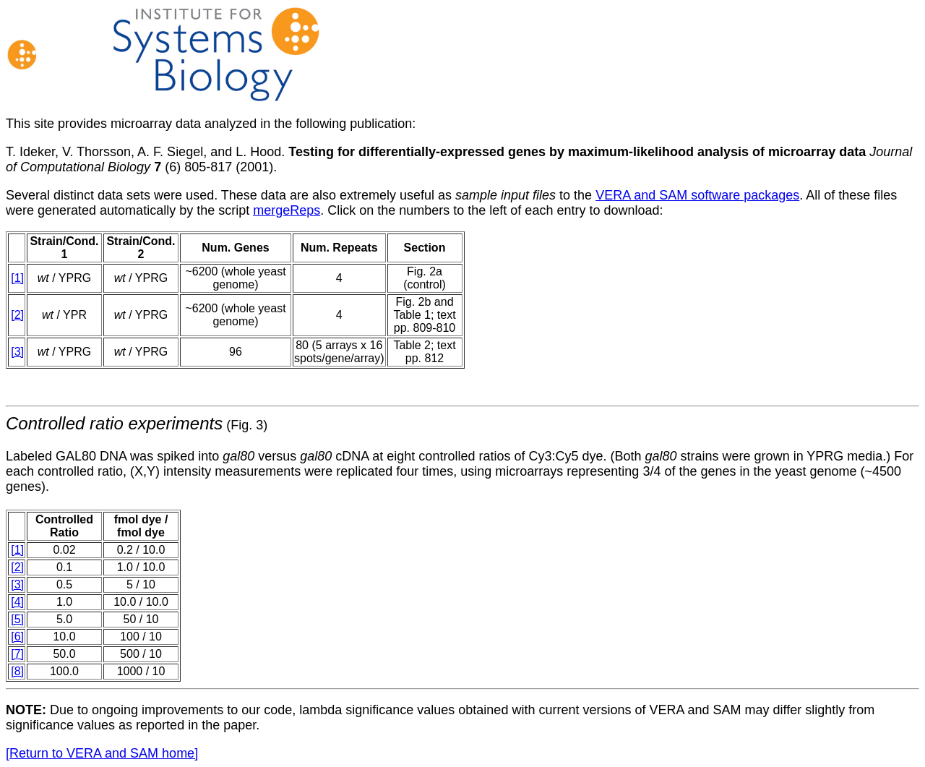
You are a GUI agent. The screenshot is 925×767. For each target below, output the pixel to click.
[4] (17, 602)
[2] (17, 315)
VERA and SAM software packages (697, 195)
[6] (17, 636)
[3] (17, 352)
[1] (17, 278)
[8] (17, 671)
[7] (17, 654)
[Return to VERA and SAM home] (102, 753)
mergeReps (286, 210)
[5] (17, 619)
